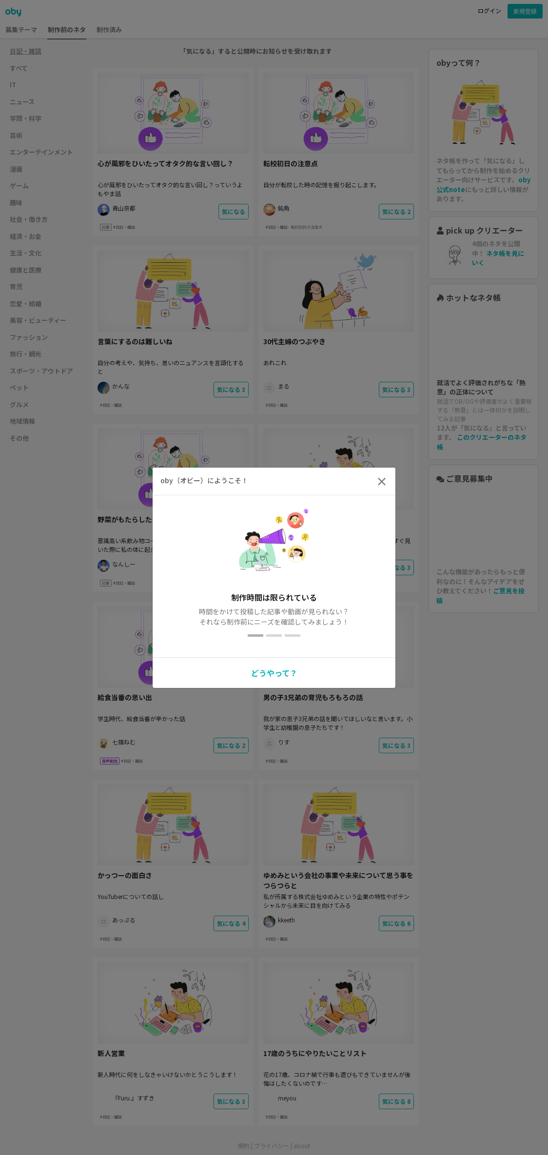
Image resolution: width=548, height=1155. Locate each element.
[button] (274, 671)
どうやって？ (274, 673)
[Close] (381, 481)
